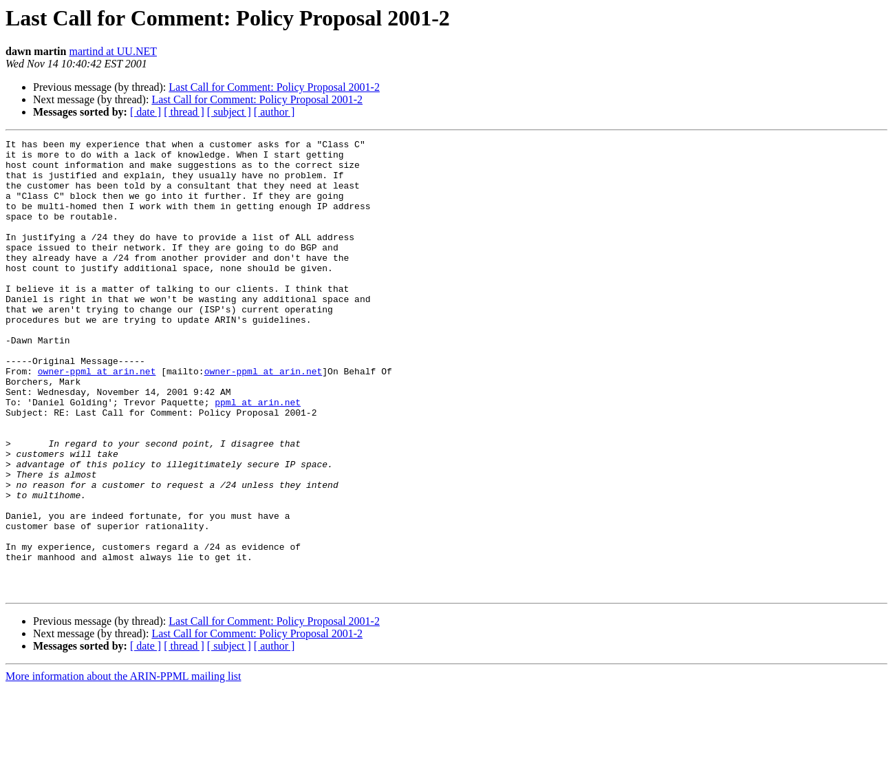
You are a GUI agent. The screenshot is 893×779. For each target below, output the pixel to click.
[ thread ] (184, 112)
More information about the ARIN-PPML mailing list (123, 767)
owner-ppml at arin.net (97, 418)
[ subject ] (229, 112)
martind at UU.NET (113, 51)
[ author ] (274, 112)
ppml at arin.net (258, 455)
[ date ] (145, 112)
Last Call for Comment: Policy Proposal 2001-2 (274, 87)
